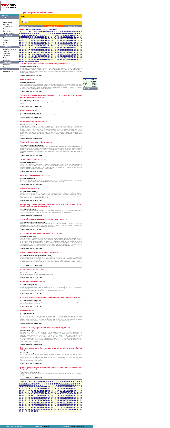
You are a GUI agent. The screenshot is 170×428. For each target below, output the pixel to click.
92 (81, 35)
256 (40, 49)
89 (75, 35)
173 (55, 42)
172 (52, 42)
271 (20, 51)
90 (77, 35)
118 (23, 39)
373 (61, 58)
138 (81, 39)
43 (44, 33)
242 (63, 47)
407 (31, 61)
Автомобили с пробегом (29, 188)
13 (46, 32)
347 (49, 56)
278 (40, 51)
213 (43, 46)
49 (57, 33)
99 (32, 37)
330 (63, 54)
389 (43, 59)
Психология (6, 55)
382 (23, 59)
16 (52, 32)
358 (81, 56)
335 (78, 54)
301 (43, 53)
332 (69, 54)
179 (72, 42)
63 (22, 35)
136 (75, 39)
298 (34, 53)
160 (81, 40)
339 (26, 56)
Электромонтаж (25, 310)
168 (40, 42)
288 (69, 51)
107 (55, 37)
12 (44, 32)
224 (75, 46)
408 (34, 61)
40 (38, 33)
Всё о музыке (7, 31)
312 (75, 53)
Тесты (5, 29)
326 (52, 54)
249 (20, 49)
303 (49, 53)
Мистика (5, 40)
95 (24, 37)
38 (34, 33)
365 (37, 58)
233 (37, 47)
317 (26, 54)
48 (55, 33)
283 (55, 51)
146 (40, 40)
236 (46, 47)
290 (75, 51)
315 (20, 54)
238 (52, 47)
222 (69, 46)
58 (75, 33)
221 (66, 46)
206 (23, 46)
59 (77, 33)
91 (79, 35)
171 (49, 42)
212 (40, 46)
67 (30, 35)
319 (32, 54)
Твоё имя (6, 58)
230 (29, 47)
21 (62, 32)
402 (81, 59)
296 (29, 53)
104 (46, 37)
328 (58, 54)
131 (61, 39)
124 (40, 39)
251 (26, 49)
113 (72, 37)
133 (66, 39)
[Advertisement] (90, 38)
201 (72, 44)
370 (52, 58)
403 (20, 61)
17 (54, 32)
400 (75, 59)
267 (72, 49)
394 (58, 59)
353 (66, 56)
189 (37, 44)
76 (48, 35)
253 (32, 49)
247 (78, 47)
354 (69, 56)
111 (66, 37)
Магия (5, 42)
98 (30, 37)
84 (65, 35)
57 (73, 33)
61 (81, 33)
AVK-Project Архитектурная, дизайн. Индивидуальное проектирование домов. (48, 297)
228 (23, 47)
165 (32, 42)
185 (26, 44)
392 (52, 59)
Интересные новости (9, 20)
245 (72, 47)
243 (66, 47)
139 (20, 40)
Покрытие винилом (27, 79)
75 (46, 35)
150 (52, 40)
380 (81, 58)
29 (79, 32)
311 (72, 53)
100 (34, 37)
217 (55, 46)
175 (61, 42)
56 (71, 33)
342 (34, 56)
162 (23, 42)
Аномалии (6, 38)
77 (50, 35)
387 (37, 59)
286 (63, 51)
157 (72, 40)
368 (46, 58)
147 (43, 40)
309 (66, 53)
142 (29, 40)
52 (63, 33)
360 (23, 58)
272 (23, 51)
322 (40, 54)
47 (52, 33)
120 (29, 39)
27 (75, 32)
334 (75, 54)
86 (69, 35)
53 (65, 33)
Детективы (6, 67)
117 (20, 39)
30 (81, 32)
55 (69, 33)
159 (78, 40)
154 (63, 40)
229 (26, 47)
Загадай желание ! (9, 33)
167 (37, 42)
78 (52, 35)
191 (43, 44)
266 (69, 49)
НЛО (4, 44)
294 (23, 53)
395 (61, 59)
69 (34, 35)
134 (69, 39)
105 (49, 37)
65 (26, 35)
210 (34, 46)
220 (63, 46)
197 (61, 44)
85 (67, 35)
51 (61, 33)
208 (29, 46)
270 (81, 49)
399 (72, 59)
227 (20, 47)
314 (81, 53)
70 (36, 35)
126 (46, 39)
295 (26, 53)
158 (75, 40)
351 (61, 56)
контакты (51, 13)
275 (32, 51)
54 (67, 33)
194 (52, 44)
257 (43, 49)
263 (61, 49)
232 (34, 47)
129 (55, 39)
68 (32, 35)
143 (32, 40)
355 (72, 56)
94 (22, 37)
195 (55, 44)
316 (23, 54)
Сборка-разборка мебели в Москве (32, 270)
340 (29, 56)
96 (26, 37)
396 (63, 59)
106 (52, 37)
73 (42, 35)
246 (75, 47)
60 (79, 33)
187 (32, 44)
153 (61, 40)
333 (72, 54)
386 (34, 59)
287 (66, 51)
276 (34, 51)
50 (59, 33)
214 (46, 46)
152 (58, 40)
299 (37, 53)
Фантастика (6, 64)
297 (32, 53)
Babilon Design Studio (77, 426)
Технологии (6, 60)
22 (65, 32)
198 (63, 44)
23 (67, 32)
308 (63, 53)
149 (49, 40)
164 (29, 42)
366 (40, 58)
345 (43, 56)
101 (37, 37)
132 (63, 39)
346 (46, 56)
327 (55, 54)
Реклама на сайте (8, 71)
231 (32, 47)
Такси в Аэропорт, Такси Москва (31, 159)
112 (69, 37)
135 (72, 39)
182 (81, 42)
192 (46, 44)
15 (50, 32)
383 (26, 59)
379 (78, 58)
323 (43, 54)
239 (55, 47)
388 (40, 59)
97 (28, 37)
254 (34, 49)
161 (20, 42)
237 (49, 47)
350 (58, 56)
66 (28, 35)
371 (55, 58)
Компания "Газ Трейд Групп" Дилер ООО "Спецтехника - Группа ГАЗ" (45, 328)
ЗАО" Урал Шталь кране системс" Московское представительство (44, 63)
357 (78, 56)
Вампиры (6, 51)
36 (30, 33)
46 (50, 33)
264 (63, 49)
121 (32, 39)
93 (20, 37)
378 (75, 58)
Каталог (22, 29)
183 (20, 44)
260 (52, 49)
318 (29, 54)
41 (40, 33)
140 (23, 40)
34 (26, 33)
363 (32, 58)
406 (29, 61)
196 (58, 44)
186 (29, 44)
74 (44, 35)
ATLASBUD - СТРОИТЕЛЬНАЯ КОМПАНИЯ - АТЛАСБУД (40, 233)
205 (20, 46)
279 (43, 51)
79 (55, 35)
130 (58, 39)
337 (20, 56)
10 (40, 32)
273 (26, 51)
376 (69, 58)
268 (75, 49)
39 (36, 33)
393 (55, 59)
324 (46, 54)
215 (49, 46)
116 (81, 37)
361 (26, 58)
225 (78, 46)
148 (46, 40)
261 (55, 49)
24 (69, 32)
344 (40, 56)
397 (66, 59)
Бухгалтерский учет (50, 29)
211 (37, 46)
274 (29, 51)
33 (24, 33)
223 (72, 46)
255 (37, 49)
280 (46, 51)
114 (75, 37)
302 (46, 53)
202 (75, 44)
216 (52, 46)
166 (34, 42)
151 (55, 40)
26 (73, 32)
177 (66, 42)
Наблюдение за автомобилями (31, 281)
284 (58, 51)
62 (20, 35)
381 (20, 59)
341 (32, 56)
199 (66, 44)
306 (58, 53)
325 (49, 54)
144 (34, 40)
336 (81, 54)
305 (55, 53)
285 (61, 51)
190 (40, 44)
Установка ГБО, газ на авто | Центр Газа (34, 142)
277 (37, 51)
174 (58, 42)
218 (58, 46)
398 (69, 59)
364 (34, 58)
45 (48, 33)
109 (61, 37)
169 (43, 42)
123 (37, 39)
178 (69, 42)
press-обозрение (29, 13)
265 (66, 49)
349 (55, 56)
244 (69, 47)
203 (78, 44)
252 (29, 49)
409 (37, 61)
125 (43, 39)
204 (81, 44)
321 (37, 54)
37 (32, 33)
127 (49, 39)
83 (63, 35)
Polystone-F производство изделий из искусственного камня (42, 219)
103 (43, 37)
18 (56, 32)
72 (40, 35)
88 (73, 35)
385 (32, 59)
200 (69, 44)
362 (29, 58)
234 (40, 47)
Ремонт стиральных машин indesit (32, 122)
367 (43, 58)
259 (49, 49)
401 (78, 59)
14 (48, 32)
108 (58, 37)
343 (37, 56)
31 (20, 33)
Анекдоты (6, 24)
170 (46, 42)
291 (78, 51)
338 (23, 56)
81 (59, 35)
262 (58, 49)
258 (46, 49)
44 (46, 33)
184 (23, 44)
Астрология (6, 53)
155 (66, 40)
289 (72, 51)
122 (34, 39)
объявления (41, 13)
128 (52, 39)
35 (28, 33)
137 (78, 39)
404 (23, 61)
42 (42, 33)
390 (46, 59)
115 (78, 37)
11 (42, 32)
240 (58, 47)
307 (61, 53)
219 (61, 46)
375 (66, 58)
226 (81, 46)
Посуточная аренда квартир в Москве (33, 175)
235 (43, 47)
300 (40, 53)
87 (71, 35)
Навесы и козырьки (27, 110)
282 (52, 51)
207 (26, 46)
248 (81, 47)
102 (40, 37)
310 (69, 53)
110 (63, 37)
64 (24, 35)
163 (26, 42)
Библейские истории (9, 49)
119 (26, 39)
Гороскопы (6, 26)
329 (61, 54)
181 (78, 42)
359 (20, 58)
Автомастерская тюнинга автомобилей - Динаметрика (39, 252)
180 (75, 42)
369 (49, 58)
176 (63, 42)
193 (49, 44)
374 (63, 58)
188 (34, 44)
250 (23, 49)
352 (63, 56)
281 (49, 51)
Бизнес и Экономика (33, 29)
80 (57, 35)
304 (52, 53)
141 (26, 40)
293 (20, 53)
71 (38, 35)
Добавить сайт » (53, 26)
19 (58, 32)
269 (78, 49)
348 (52, 56)
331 (66, 54)
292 (81, 51)
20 (60, 32)
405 (26, 61)
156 (69, 40)
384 (29, 59)
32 (22, 33)
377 (72, 58)
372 (58, 58)
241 (61, 47)
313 (78, 53)
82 (61, 35)
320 (34, 54)
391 (49, 59)
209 (32, 46)
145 (37, 40)
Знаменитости (7, 22)
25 (71, 32)
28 (77, 32)
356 (75, 56)
